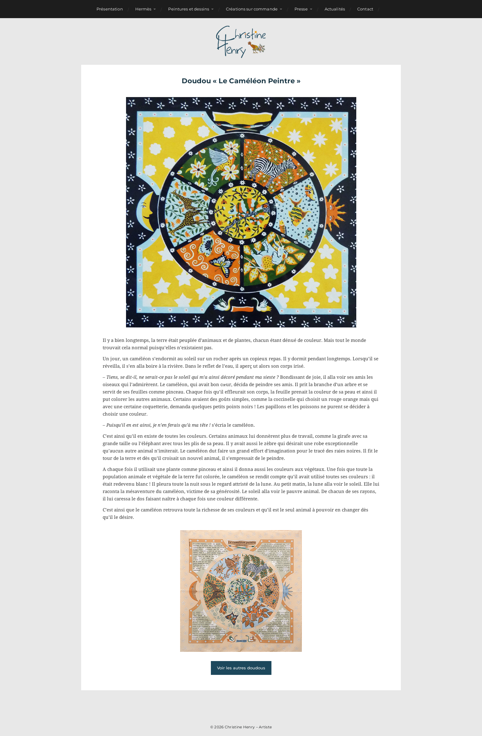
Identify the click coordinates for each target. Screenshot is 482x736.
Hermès (143, 8)
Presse (301, 8)
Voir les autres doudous (241, 667)
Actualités (335, 8)
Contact (365, 8)
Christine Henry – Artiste (248, 727)
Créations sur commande (252, 8)
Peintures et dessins (188, 8)
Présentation (110, 8)
